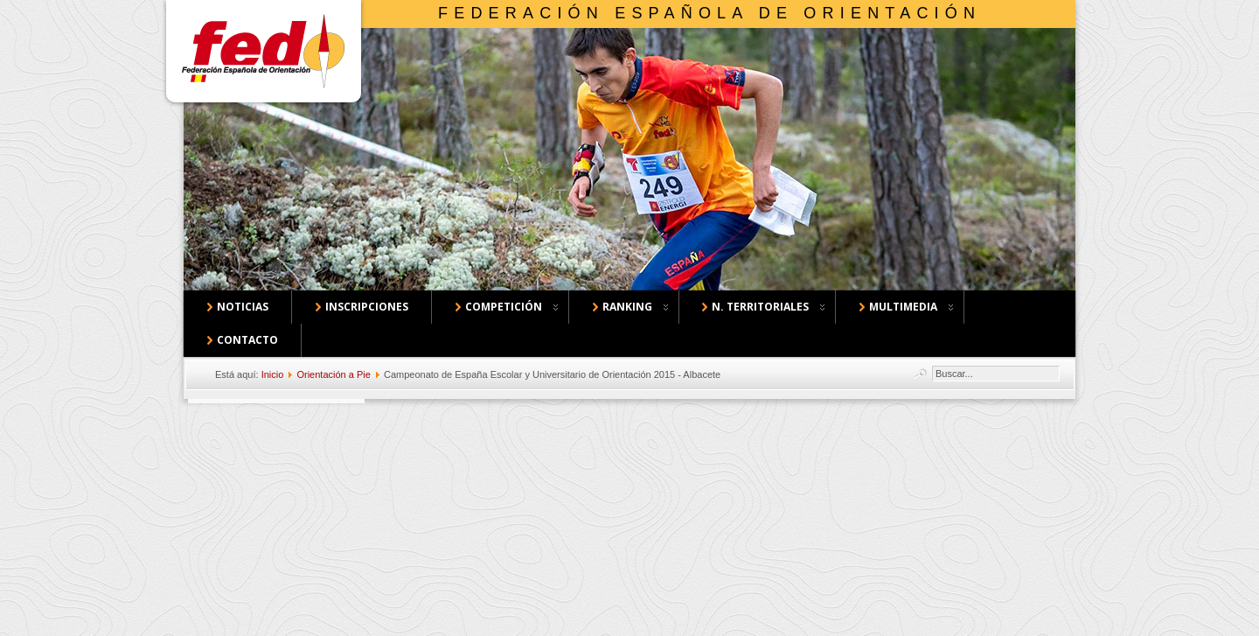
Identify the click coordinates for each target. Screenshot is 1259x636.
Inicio (272, 374)
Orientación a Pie (333, 374)
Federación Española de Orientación (709, 13)
